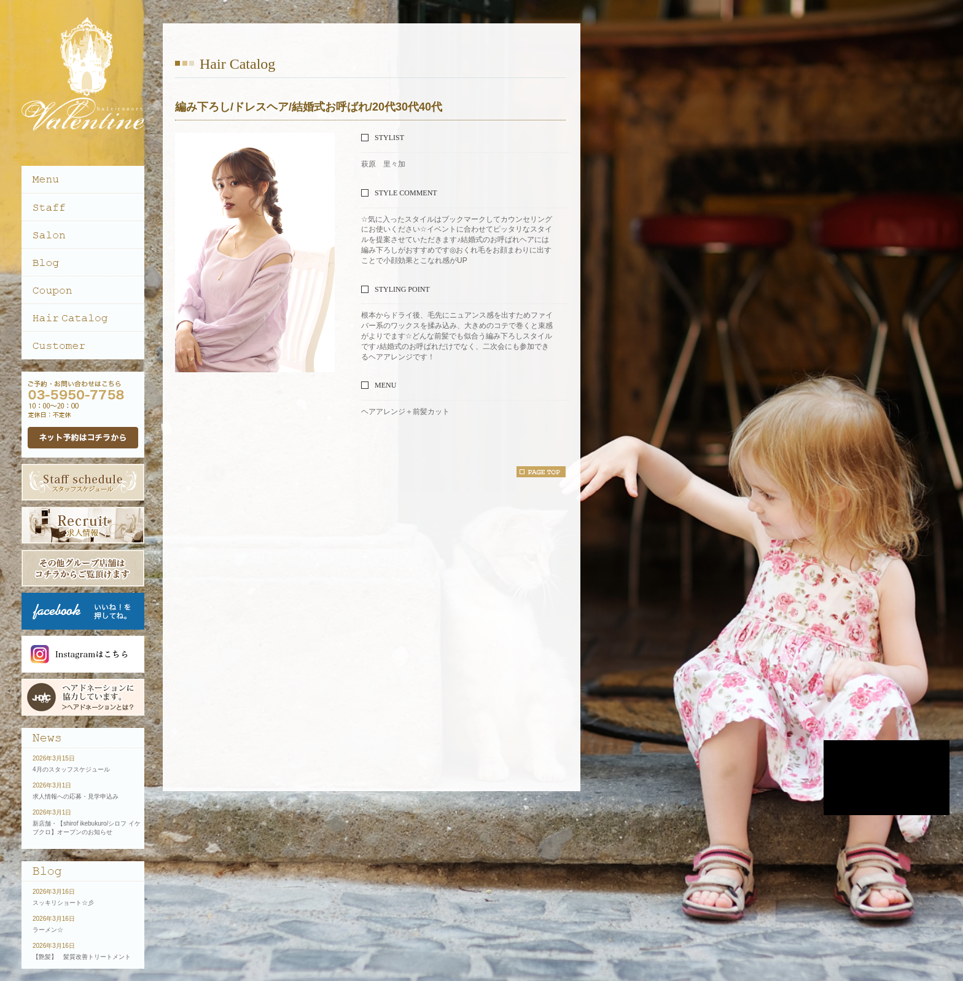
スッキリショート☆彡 (63, 902)
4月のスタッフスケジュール (71, 769)
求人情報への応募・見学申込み (76, 796)
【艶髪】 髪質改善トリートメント (82, 956)
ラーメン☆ (48, 929)
